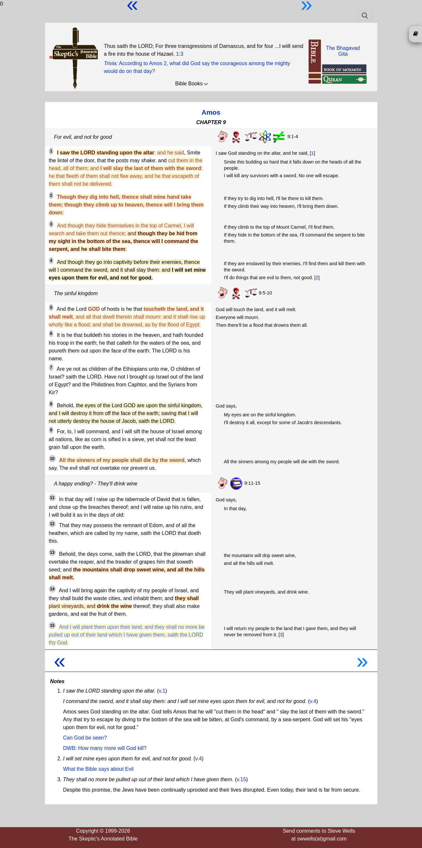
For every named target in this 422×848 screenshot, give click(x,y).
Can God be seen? (85, 737)
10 (52, 458)
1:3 (179, 54)
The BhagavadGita (343, 51)
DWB (69, 748)
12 (52, 524)
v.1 (162, 691)
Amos (211, 112)
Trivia (110, 63)
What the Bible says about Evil (98, 769)
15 (52, 625)
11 (52, 498)
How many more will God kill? (112, 748)
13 (52, 552)
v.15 (241, 779)
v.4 (313, 701)
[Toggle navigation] (364, 15)
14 (52, 589)
